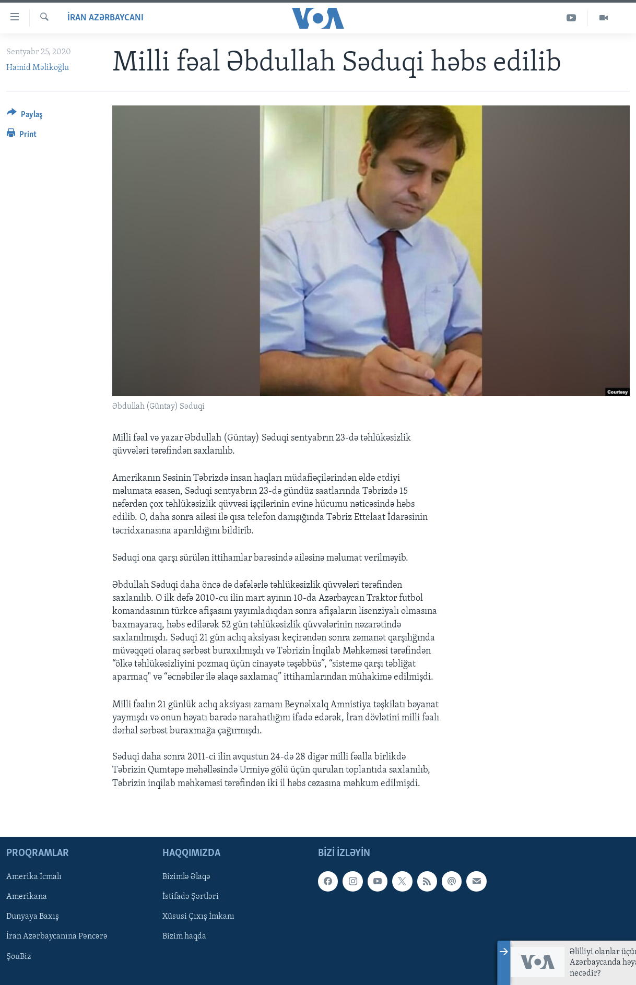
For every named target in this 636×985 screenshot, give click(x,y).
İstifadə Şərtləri (190, 897)
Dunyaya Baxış (32, 916)
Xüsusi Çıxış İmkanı (198, 916)
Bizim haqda (184, 936)
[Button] (25, 116)
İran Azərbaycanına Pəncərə (57, 936)
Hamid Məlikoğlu (37, 68)
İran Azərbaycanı (105, 18)
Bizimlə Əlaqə (186, 877)
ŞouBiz (18, 956)
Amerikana (26, 897)
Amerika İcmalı (34, 877)
